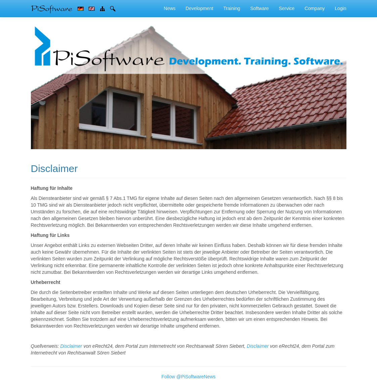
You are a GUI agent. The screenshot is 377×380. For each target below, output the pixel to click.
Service (287, 8)
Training (231, 8)
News (170, 8)
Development (200, 8)
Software (259, 8)
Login (340, 8)
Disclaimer (71, 346)
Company (314, 8)
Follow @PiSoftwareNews (188, 376)
